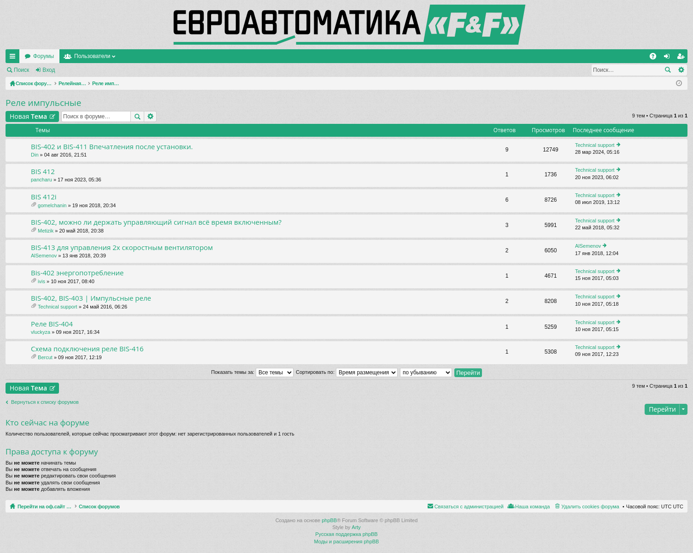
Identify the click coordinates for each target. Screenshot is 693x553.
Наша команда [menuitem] (532, 506)
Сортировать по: (347, 372)
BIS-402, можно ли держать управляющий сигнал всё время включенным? (156, 222)
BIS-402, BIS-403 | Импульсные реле (91, 298)
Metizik (45, 230)
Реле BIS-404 (52, 324)
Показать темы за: (252, 372)
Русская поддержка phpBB (346, 534)
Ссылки (14, 58)
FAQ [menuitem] (656, 58)
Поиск (21, 70)
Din (35, 154)
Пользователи (181, 56)
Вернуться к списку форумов (45, 402)
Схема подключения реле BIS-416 (87, 348)
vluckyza (40, 332)
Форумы (132, 56)
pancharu (41, 179)
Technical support (595, 145)
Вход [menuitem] (669, 58)
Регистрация (85, 70)
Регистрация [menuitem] (682, 58)
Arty (356, 527)
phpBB (329, 520)
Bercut (45, 357)
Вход (48, 70)
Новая (28, 116)
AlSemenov (44, 255)
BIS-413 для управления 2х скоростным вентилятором (122, 247)
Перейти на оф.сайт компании (64, 56)
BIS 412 (43, 171)
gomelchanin (52, 205)
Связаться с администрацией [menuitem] (469, 506)
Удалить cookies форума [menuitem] (590, 506)
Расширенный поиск (681, 70)
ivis (41, 281)
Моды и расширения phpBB (346, 541)
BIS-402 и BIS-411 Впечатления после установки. (112, 146)
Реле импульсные (43, 103)
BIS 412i (44, 196)
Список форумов (121, 506)
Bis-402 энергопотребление (77, 272)
